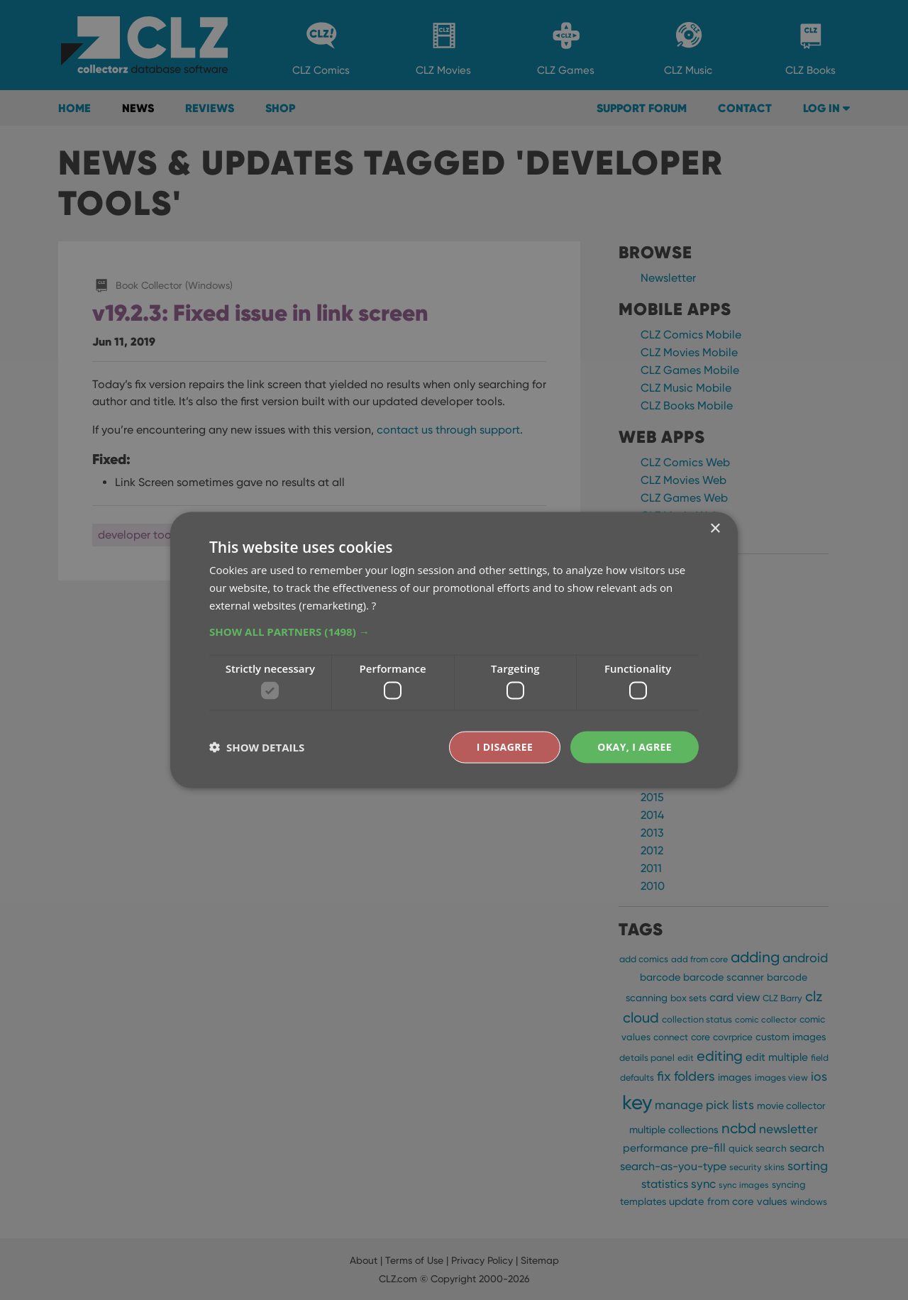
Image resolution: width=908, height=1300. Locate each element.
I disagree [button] (505, 747)
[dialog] (454, 650)
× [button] (714, 529)
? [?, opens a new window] (374, 604)
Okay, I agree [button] (634, 747)
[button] (454, 630)
